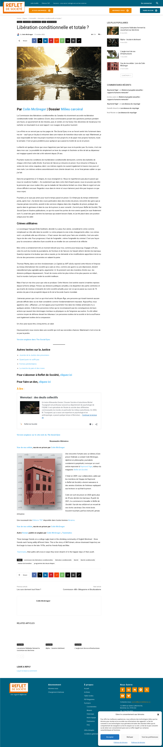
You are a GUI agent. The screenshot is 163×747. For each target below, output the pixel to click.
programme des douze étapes (44, 563)
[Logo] (14, 7)
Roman (25, 533)
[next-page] (22, 656)
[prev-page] (18, 656)
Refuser (130, 737)
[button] (158, 714)
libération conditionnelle (63, 560)
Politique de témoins (120, 742)
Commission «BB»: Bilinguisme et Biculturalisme (82, 589)
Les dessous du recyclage (131, 104)
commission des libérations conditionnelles (38, 560)
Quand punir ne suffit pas (29, 359)
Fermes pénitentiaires (28, 364)
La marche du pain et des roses (32, 368)
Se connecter (146, 3)
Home (19, 18)
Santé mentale (52, 22)
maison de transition (25, 563)
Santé (44, 22)
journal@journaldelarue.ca (141, 702)
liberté (76, 560)
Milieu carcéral (36, 22)
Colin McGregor (27, 34)
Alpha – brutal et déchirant (55, 648)
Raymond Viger (86, 466)
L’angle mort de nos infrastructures (87, 648)
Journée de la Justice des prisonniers (34, 355)
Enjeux (25, 18)
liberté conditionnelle (88, 560)
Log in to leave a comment (27, 671)
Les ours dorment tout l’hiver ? (29, 589)
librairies (71, 520)
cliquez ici (66, 374)
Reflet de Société (80, 470)
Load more (126, 75)
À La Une (20, 644)
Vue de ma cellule (24, 447)
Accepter (110, 737)
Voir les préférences (150, 737)
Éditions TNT (38, 520)
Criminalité (32, 18)
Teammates (67, 533)
